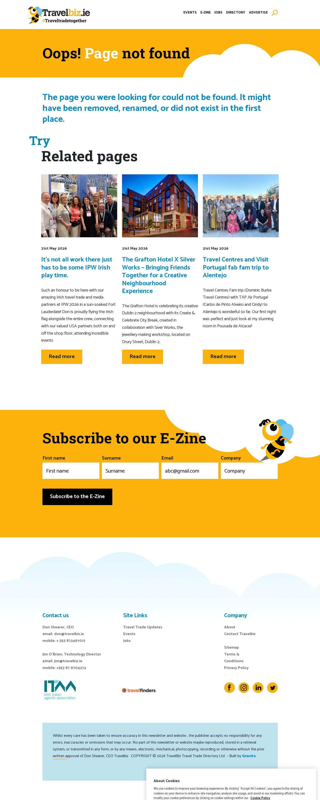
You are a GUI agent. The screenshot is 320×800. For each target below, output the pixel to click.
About (229, 627)
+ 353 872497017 (71, 641)
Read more (62, 356)
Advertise (258, 13)
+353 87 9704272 (71, 668)
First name (70, 466)
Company (249, 466)
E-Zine (205, 13)
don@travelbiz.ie (69, 634)
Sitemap (231, 647)
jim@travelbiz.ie (68, 661)
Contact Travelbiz (239, 634)
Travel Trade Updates (142, 627)
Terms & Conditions (234, 657)
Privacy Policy (236, 668)
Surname (130, 466)
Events (190, 13)
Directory (235, 13)
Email (189, 466)
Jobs (218, 13)
